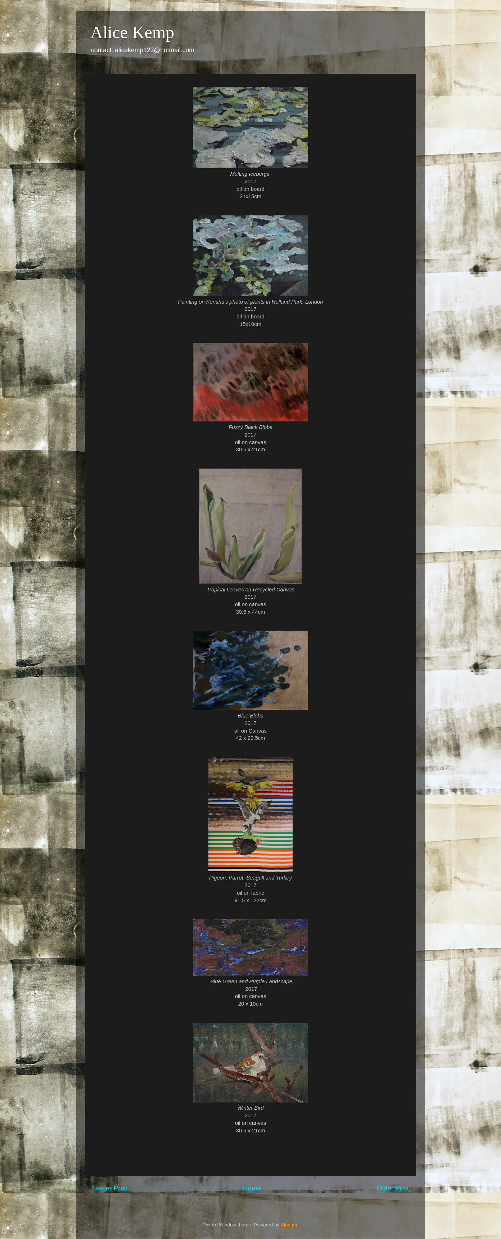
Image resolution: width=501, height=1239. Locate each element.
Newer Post (109, 1188)
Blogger (289, 1224)
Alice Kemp (132, 32)
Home (252, 1188)
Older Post (393, 1188)
